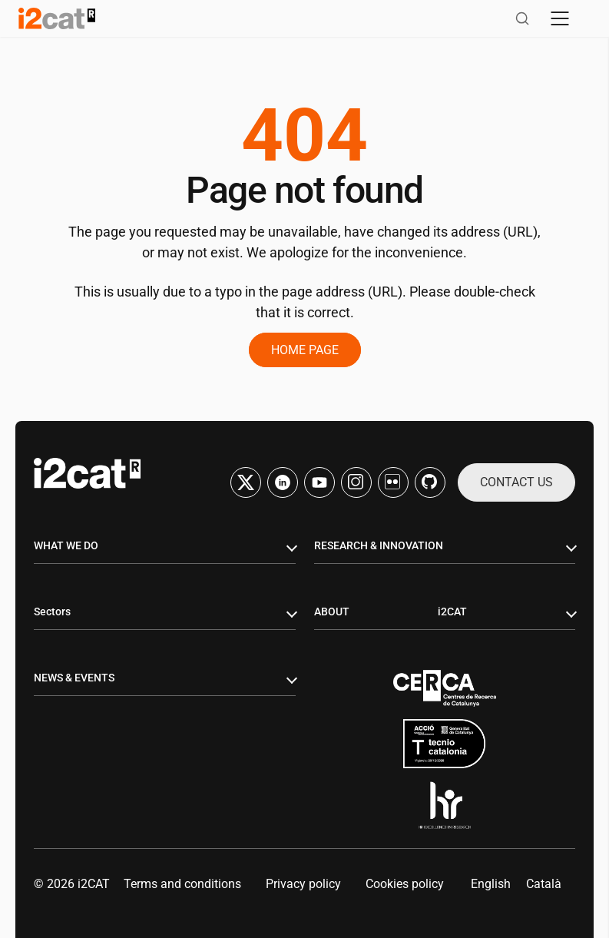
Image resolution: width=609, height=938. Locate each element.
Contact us (516, 482)
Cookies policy (405, 884)
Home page (305, 350)
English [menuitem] (491, 884)
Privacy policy (303, 884)
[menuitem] (490, 884)
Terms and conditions (182, 884)
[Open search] (522, 18)
